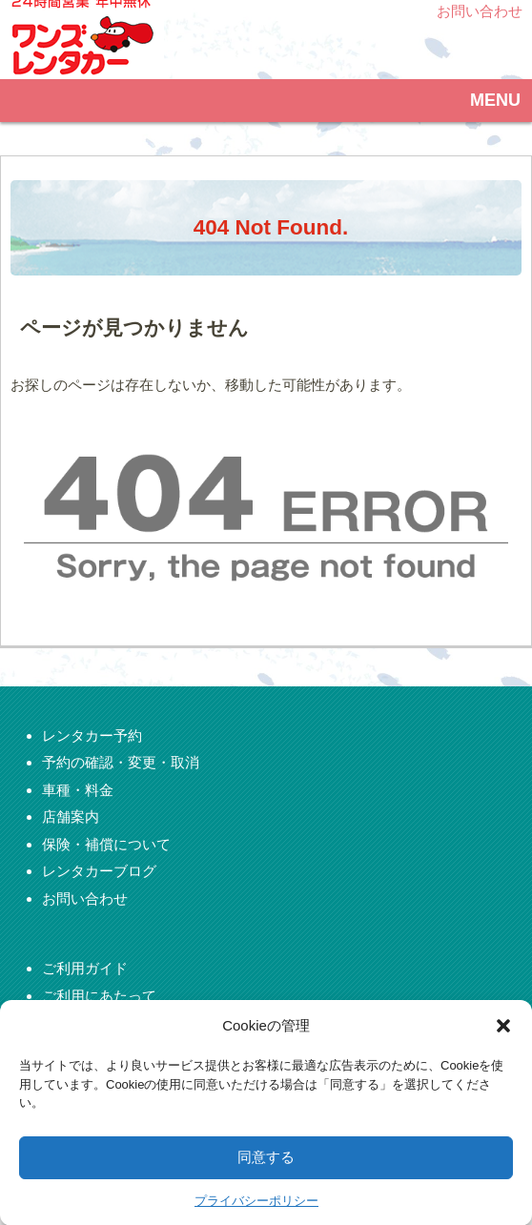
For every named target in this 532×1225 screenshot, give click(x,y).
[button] (503, 1040)
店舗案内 (70, 816)
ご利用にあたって (99, 996)
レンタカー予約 (92, 735)
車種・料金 (77, 790)
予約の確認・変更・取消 (120, 762)
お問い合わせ (477, 11)
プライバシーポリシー (256, 1215)
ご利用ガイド (85, 968)
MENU (497, 100)
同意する (266, 1171)
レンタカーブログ (99, 871)
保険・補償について (106, 844)
